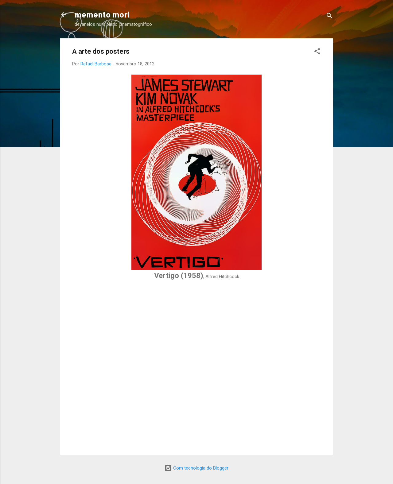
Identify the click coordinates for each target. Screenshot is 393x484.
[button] (317, 52)
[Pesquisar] (329, 16)
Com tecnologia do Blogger (196, 468)
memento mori (102, 14)
